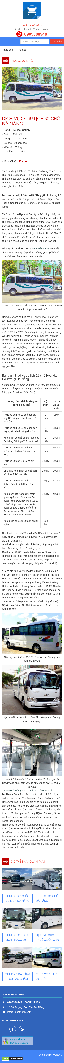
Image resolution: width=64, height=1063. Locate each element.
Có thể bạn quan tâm (28, 861)
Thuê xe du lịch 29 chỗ (47, 977)
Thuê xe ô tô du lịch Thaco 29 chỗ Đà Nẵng (17, 940)
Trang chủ (7, 49)
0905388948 (35, 34)
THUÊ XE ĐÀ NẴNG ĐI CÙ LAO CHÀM (17, 977)
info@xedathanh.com (19, 1011)
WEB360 (57, 1054)
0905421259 (32, 1002)
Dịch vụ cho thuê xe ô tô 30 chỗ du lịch (47, 940)
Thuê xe (21, 49)
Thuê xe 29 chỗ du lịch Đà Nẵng (17, 898)
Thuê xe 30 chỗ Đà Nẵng (47, 898)
